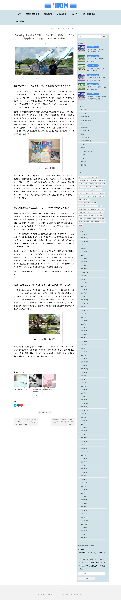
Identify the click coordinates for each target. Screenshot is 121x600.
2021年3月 (84, 351)
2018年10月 (84, 451)
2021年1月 (84, 358)
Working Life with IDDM (57, 28)
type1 (80, 187)
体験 (100, 206)
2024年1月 (84, 296)
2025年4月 (84, 265)
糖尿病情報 (48, 14)
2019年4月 (84, 431)
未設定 (83, 154)
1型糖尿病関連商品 (86, 141)
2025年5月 (84, 262)
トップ (18, 14)
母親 (101, 215)
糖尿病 (94, 218)
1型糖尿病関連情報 (93, 47)
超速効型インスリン (100, 222)
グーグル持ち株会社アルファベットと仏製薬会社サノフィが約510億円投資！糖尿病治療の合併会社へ (26, 422)
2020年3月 (84, 393)
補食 (92, 222)
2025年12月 (84, 238)
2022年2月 (84, 327)
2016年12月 (84, 517)
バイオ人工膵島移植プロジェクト (87, 203)
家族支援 (83, 165)
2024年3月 (84, 289)
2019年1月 (84, 441)
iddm (91, 183)
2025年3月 (84, 269)
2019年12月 (84, 403)
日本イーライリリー (98, 212)
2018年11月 (84, 448)
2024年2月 (84, 293)
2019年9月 (84, 414)
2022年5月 (84, 320)
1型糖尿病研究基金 (84, 180)
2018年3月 (84, 472)
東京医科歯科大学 (93, 215)
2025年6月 (84, 258)
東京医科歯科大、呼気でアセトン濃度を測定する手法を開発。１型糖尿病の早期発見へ (63, 422)
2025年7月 (84, 255)
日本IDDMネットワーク (85, 212)
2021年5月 (84, 345)
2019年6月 (84, 424)
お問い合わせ (20, 21)
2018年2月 (84, 476)
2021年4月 (84, 348)
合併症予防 (84, 144)
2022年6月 (84, 317)
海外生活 (48, 412)
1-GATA (88, 177)
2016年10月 (84, 524)
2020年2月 (84, 396)
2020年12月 (84, 362)
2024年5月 (84, 286)
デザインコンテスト (84, 199)
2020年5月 (84, 386)
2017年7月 (84, 493)
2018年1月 (84, 479)
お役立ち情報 (61, 14)
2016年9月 (84, 527)
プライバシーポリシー (60, 590)
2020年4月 (84, 389)
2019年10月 (84, 410)
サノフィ (102, 193)
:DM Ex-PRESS (85, 137)
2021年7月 (84, 338)
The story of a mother (87, 151)
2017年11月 (84, 483)
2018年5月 (84, 465)
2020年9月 (84, 372)
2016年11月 (84, 520)
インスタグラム (89, 190)
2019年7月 (84, 420)
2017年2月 (84, 510)
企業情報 (83, 161)
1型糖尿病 (41, 412)
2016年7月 (84, 534)
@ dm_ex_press (83, 183)
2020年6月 (84, 383)
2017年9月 (84, 486)
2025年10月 (84, 245)
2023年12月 (84, 300)
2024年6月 (84, 283)
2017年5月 (84, 500)
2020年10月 (84, 369)
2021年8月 (84, 334)
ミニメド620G (94, 206)
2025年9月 (84, 248)
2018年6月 (84, 462)
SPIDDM (102, 183)
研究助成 (81, 218)
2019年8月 (84, 417)
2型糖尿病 (93, 180)
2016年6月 (84, 538)
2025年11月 (84, 241)
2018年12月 (84, 445)
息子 (99, 209)
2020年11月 (84, 365)
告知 (82, 123)
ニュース (74, 14)
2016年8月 (84, 531)
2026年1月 (84, 234)
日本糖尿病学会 (83, 215)
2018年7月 (84, 458)
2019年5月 (84, 427)
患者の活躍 (84, 127)
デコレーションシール (98, 196)
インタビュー (85, 130)
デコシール (88, 196)
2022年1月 (84, 331)
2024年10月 (84, 272)
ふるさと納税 (98, 187)
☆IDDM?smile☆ (88, 187)
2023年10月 (84, 303)
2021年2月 (84, 355)
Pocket (35, 78)
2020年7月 (84, 379)
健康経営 (83, 148)
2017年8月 (84, 489)
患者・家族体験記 (89, 14)
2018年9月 (84, 455)
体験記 (80, 209)
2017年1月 (84, 514)
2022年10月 (84, 310)
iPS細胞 (97, 183)
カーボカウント (94, 193)
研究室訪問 (88, 218)
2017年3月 (84, 507)
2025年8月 (84, 251)
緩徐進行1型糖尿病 (84, 222)
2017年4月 (84, 503)
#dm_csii (81, 177)
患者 (72, 28)
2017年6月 (84, 496)
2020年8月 (84, 376)
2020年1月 (84, 400)
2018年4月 (84, 469)
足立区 (80, 225)
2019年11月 (84, 407)
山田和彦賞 (93, 209)
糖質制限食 (101, 218)
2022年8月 (84, 314)
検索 (104, 36)
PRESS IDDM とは (32, 14)
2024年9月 (84, 276)
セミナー (81, 196)
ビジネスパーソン (83, 206)
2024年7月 (84, 279)
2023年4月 (84, 307)
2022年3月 (84, 324)
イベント (81, 190)
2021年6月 (84, 341)
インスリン (98, 190)
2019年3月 (84, 434)
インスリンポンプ (83, 193)
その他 (83, 158)
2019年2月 (84, 438)
